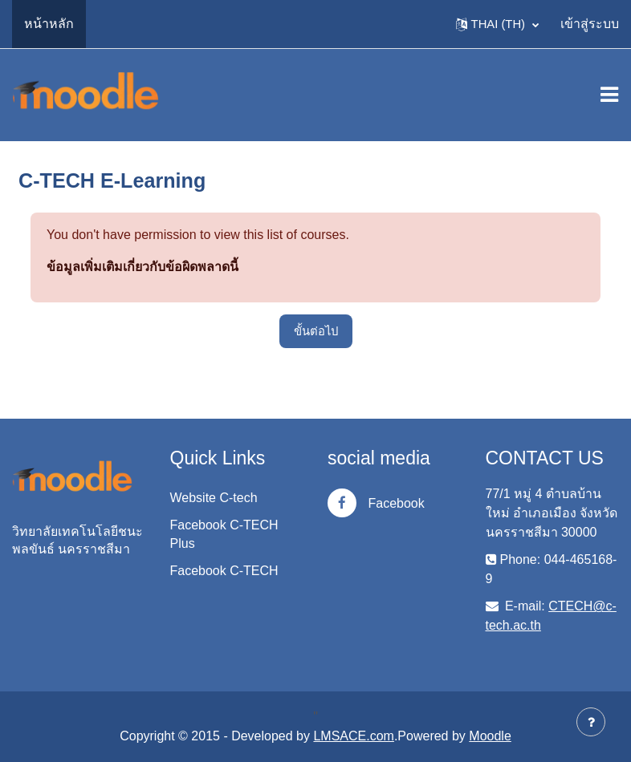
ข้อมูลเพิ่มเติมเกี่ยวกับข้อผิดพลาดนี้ (142, 267)
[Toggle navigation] (609, 94)
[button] (497, 24)
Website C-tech (214, 498)
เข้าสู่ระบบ (589, 23)
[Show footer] (590, 721)
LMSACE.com (353, 736)
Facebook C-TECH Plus (224, 534)
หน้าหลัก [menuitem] (49, 23)
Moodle (490, 736)
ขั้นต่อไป (316, 331)
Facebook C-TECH (224, 571)
